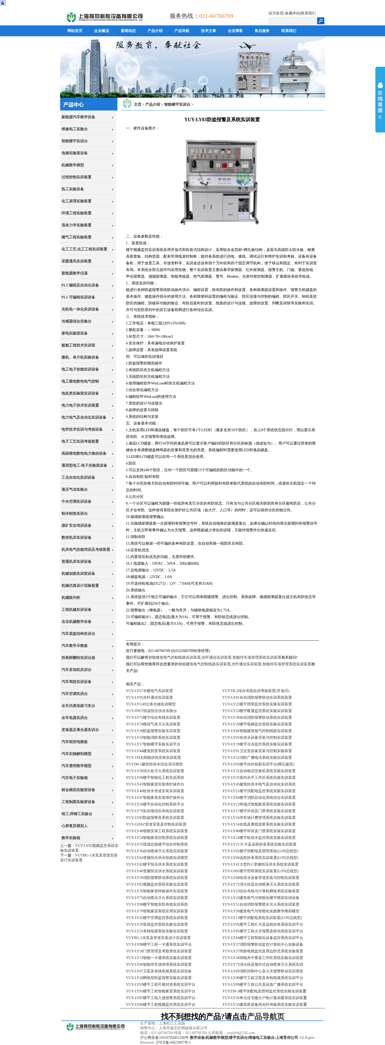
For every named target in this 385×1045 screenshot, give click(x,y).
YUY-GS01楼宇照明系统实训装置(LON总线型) (260, 871)
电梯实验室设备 (74, 153)
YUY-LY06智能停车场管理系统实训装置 (159, 964)
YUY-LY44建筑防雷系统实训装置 (153, 751)
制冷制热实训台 (74, 514)
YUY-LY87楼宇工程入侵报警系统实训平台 (161, 998)
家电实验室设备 (74, 333)
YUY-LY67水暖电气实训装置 (149, 691)
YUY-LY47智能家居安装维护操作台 (155, 798)
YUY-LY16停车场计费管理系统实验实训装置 (259, 818)
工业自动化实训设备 (78, 478)
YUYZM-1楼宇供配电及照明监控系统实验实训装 (262, 991)
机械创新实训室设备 (78, 574)
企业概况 (101, 31)
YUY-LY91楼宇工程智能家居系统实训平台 (161, 991)
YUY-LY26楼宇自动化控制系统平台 (155, 804)
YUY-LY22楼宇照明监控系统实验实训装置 (257, 704)
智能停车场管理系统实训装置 (257, 657)
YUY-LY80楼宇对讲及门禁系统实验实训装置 (259, 831)
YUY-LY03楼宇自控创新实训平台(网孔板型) (258, 764)
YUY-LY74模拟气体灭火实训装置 (153, 724)
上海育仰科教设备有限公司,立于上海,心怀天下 (91, 1033)
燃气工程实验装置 (76, 237)
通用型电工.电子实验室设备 (84, 465)
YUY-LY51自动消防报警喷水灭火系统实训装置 (260, 904)
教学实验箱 (70, 838)
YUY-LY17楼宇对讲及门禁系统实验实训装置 (259, 811)
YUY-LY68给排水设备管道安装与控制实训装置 (260, 878)
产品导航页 (265, 1016)
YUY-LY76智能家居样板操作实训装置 (157, 891)
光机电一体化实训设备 (80, 309)
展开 (380, 100)
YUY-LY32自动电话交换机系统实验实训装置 (259, 771)
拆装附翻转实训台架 (78, 658)
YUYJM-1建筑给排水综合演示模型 (154, 764)
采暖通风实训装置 (76, 261)
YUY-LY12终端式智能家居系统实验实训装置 (259, 804)
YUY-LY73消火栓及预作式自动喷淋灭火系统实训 (262, 964)
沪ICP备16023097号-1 (173, 1042)
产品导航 (181, 31)
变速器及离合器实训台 (80, 730)
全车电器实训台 (74, 718)
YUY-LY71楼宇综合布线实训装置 (153, 718)
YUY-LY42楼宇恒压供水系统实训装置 (157, 864)
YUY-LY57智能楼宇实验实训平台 (153, 744)
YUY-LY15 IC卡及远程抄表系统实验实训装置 (259, 844)
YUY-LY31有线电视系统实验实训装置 (157, 931)
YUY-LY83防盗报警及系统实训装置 (155, 818)
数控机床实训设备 (76, 538)
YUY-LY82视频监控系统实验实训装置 (157, 884)
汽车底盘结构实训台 (78, 634)
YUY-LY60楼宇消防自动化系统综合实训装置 (259, 798)
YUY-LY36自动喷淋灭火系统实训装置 (157, 851)
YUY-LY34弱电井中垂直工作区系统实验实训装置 (262, 958)
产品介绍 (155, 31)
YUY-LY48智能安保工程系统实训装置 (157, 831)
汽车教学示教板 (74, 646)
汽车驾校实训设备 (76, 682)
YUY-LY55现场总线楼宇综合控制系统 (157, 844)
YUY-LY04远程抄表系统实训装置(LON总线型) (260, 858)
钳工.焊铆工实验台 (77, 814)
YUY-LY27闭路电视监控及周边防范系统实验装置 (262, 951)
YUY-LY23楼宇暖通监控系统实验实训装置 (257, 711)
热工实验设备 (72, 189)
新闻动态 (128, 31)
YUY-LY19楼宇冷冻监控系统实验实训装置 (257, 744)
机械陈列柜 (70, 598)
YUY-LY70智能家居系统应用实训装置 (157, 911)
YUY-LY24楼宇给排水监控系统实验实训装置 (259, 838)
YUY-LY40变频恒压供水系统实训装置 (157, 871)
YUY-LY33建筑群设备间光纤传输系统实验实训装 (262, 1005)
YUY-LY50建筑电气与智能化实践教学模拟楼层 (260, 911)
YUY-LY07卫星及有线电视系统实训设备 (159, 971)
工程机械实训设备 (76, 610)
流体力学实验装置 (76, 225)
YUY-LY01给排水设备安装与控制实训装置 (257, 738)
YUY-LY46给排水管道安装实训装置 (155, 791)
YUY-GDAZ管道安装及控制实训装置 (156, 824)
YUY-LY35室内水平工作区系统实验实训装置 (259, 778)
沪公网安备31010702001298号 (164, 1038)
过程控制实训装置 (76, 177)
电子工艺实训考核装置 (80, 441)
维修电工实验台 (74, 129)
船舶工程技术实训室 (78, 345)
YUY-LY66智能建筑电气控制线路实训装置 (257, 731)
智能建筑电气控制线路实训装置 (174, 657)
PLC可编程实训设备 (78, 297)
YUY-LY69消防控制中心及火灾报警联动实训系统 (262, 971)
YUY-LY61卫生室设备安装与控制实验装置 (257, 751)
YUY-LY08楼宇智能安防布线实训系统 (157, 904)
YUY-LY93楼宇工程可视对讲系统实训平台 (161, 985)
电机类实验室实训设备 (80, 393)
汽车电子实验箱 (74, 778)
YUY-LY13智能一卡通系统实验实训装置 (159, 958)
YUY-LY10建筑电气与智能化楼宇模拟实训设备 (260, 898)
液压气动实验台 (74, 490)
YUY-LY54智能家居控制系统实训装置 (157, 838)
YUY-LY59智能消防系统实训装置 (153, 738)
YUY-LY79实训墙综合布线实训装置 (155, 811)
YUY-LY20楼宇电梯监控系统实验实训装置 (257, 724)
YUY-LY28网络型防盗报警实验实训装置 (159, 978)
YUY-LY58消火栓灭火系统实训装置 (155, 771)
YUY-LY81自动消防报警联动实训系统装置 (257, 698)
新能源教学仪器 (74, 273)
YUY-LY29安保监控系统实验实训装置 (157, 924)
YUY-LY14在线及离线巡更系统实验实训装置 (259, 824)
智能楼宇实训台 (74, 141)
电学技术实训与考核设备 (82, 429)
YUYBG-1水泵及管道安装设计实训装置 (158, 938)
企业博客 (235, 31)
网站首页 (74, 31)
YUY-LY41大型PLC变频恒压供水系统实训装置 (260, 864)
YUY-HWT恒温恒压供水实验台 (151, 711)
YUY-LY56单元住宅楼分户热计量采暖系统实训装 (262, 998)
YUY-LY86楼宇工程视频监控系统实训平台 (161, 1005)
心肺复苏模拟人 (74, 826)
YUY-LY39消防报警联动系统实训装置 (157, 878)
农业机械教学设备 (76, 622)
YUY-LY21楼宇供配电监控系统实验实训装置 (259, 791)
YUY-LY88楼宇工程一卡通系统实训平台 (159, 944)
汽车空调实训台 (74, 694)
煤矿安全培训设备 (76, 526)
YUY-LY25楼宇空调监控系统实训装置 (157, 918)
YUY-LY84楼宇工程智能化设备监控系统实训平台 (262, 938)
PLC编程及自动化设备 (80, 285)
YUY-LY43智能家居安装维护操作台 (155, 784)
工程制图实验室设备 (78, 802)
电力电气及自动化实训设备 (83, 417)
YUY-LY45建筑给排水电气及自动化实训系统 (259, 784)
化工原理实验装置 (76, 201)
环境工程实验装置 (76, 213)
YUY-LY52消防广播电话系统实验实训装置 (257, 758)
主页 (137, 105)
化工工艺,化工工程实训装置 (84, 249)
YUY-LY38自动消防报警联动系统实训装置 (257, 718)
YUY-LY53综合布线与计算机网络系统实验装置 (260, 891)
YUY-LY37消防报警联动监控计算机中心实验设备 (262, 944)
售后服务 (262, 31)
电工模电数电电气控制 (80, 381)
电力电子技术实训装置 (80, 405)
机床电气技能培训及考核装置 (85, 550)
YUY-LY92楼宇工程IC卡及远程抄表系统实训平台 (262, 924)
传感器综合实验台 (76, 321)
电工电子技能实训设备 (80, 369)
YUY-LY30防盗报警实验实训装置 (153, 731)
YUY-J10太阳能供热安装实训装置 (153, 758)
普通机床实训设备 (76, 562)
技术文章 (208, 31)
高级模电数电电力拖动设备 (83, 453)
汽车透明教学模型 (76, 766)
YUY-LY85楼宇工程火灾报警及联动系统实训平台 (262, 931)
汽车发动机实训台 (76, 670)
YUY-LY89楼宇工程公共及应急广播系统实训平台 (262, 985)
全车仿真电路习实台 (78, 706)
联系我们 (308, 13)
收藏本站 (292, 13)
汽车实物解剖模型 (76, 754)
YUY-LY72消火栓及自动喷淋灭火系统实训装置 (260, 884)
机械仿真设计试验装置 (80, 586)
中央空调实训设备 (76, 502)
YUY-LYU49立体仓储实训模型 (151, 704)
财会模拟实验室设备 (78, 790)
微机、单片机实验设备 (80, 357)
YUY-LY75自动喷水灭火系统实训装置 (157, 898)
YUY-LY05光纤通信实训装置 (149, 698)
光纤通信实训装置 (217, 657)
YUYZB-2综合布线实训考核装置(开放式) (255, 691)
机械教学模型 (72, 165)
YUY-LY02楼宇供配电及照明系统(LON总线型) (260, 851)
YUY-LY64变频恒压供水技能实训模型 (157, 858)
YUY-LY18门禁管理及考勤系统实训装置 (159, 951)
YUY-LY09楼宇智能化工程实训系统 (155, 778)
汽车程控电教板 (74, 742)
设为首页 (275, 13)
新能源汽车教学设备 (78, 117)
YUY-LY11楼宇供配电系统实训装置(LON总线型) (262, 918)
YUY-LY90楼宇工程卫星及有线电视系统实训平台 (262, 978)
